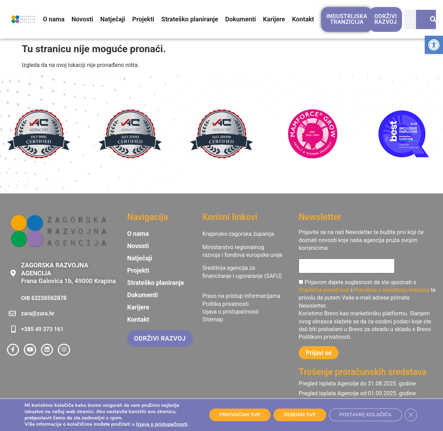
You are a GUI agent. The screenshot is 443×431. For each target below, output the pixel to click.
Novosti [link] (82, 19)
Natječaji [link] (112, 19)
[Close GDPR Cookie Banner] (410, 415)
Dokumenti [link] (240, 19)
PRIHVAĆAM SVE (238, 414)
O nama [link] (53, 19)
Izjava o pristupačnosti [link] (162, 424)
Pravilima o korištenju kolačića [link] (391, 290)
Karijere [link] (274, 19)
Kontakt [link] (303, 19)
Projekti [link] (143, 19)
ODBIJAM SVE (298, 414)
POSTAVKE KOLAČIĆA (365, 414)
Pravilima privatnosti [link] (324, 290)
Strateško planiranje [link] (189, 19)
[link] (434, 45)
